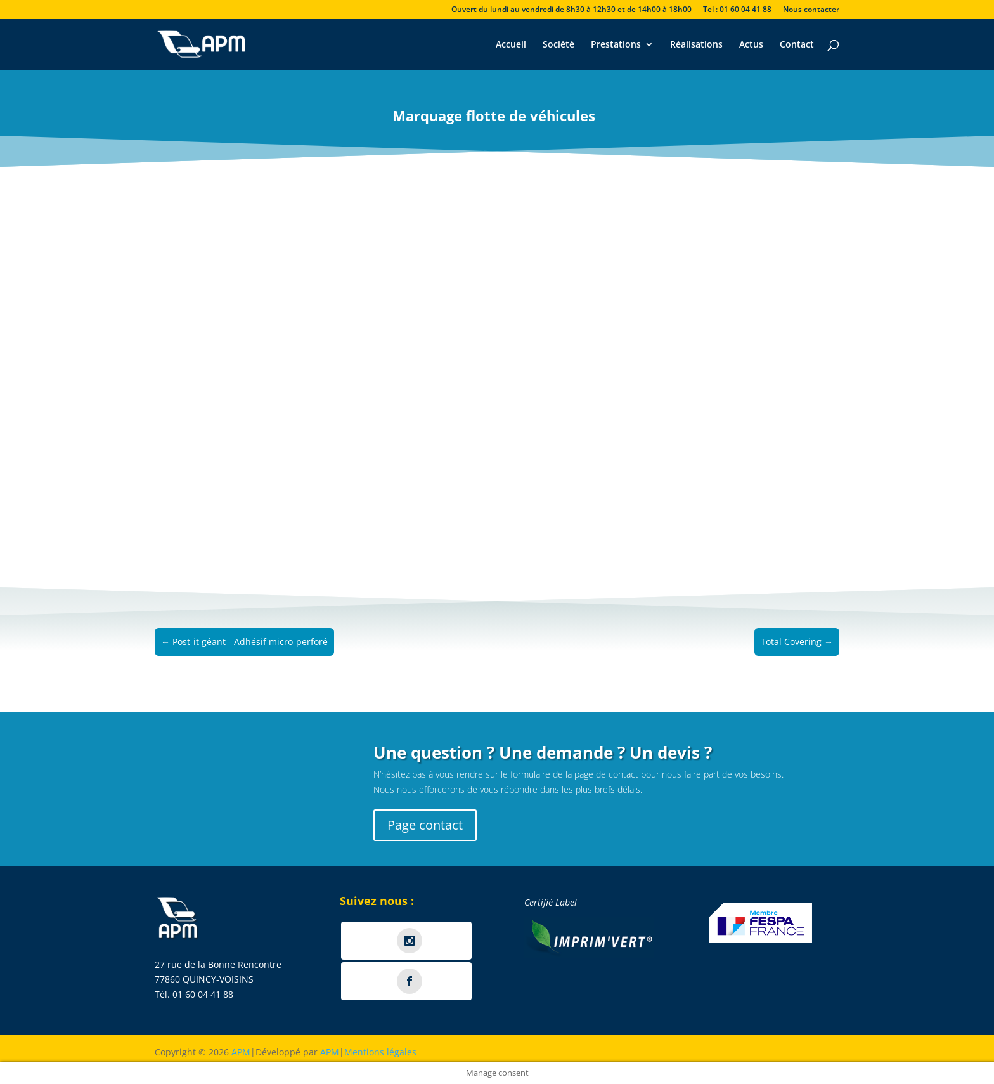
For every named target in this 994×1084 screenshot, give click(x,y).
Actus (751, 45)
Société (558, 45)
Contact (797, 45)
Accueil (511, 45)
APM (240, 1052)
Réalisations (696, 45)
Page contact (425, 824)
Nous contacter (811, 10)
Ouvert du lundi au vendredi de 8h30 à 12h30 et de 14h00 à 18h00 (571, 10)
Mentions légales (380, 1052)
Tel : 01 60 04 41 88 (737, 10)
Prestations (616, 45)
